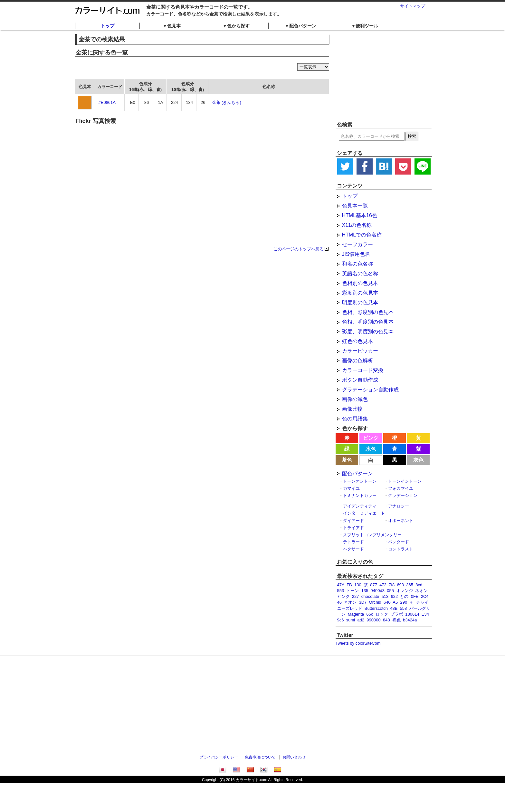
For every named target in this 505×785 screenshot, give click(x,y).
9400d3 (378, 590)
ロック (382, 614)
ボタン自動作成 (360, 380)
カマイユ (351, 488)
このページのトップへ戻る (298, 249)
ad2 (360, 620)
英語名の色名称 (360, 273)
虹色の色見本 (357, 341)
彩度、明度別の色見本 (368, 331)
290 (403, 602)
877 (373, 584)
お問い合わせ (294, 757)
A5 (395, 602)
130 (357, 584)
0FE (415, 596)
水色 (371, 449)
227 (355, 596)
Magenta (356, 614)
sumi (350, 620)
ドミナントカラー (359, 495)
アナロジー (398, 506)
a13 (385, 596)
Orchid (375, 602)
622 (394, 596)
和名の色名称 (357, 264)
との (404, 596)
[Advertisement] (384, 75)
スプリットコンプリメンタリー (372, 534)
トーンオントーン (359, 481)
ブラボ (396, 614)
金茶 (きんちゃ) (226, 102)
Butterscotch (376, 608)
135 (364, 590)
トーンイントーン (405, 481)
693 (400, 584)
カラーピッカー (360, 351)
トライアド (353, 527)
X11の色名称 (357, 225)
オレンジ (404, 590)
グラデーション (402, 495)
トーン (352, 590)
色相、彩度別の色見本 (368, 312)
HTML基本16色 (359, 215)
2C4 (425, 596)
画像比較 (352, 409)
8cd (418, 584)
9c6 (340, 620)
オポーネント (400, 520)
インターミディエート (364, 513)
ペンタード (398, 541)
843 (386, 620)
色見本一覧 (355, 205)
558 (403, 608)
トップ (107, 25)
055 (390, 590)
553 (340, 590)
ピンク (370, 438)
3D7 (363, 602)
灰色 (418, 460)
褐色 (396, 620)
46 (339, 602)
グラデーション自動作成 (370, 389)
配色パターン (357, 473)
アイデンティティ (359, 506)
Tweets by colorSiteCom (358, 643)
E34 (425, 614)
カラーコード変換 (362, 370)
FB (349, 584)
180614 (412, 614)
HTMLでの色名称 (362, 234)
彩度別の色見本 (360, 293)
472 (382, 584)
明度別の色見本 (360, 302)
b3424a (410, 620)
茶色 (347, 460)
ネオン (350, 602)
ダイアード (353, 520)
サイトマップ (412, 6)
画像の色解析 (357, 360)
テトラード (353, 541)
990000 (373, 620)
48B (393, 608)
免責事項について (260, 757)
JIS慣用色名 (356, 254)
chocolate (370, 596)
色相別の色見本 (360, 283)
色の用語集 (355, 418)
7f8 (392, 584)
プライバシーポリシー (218, 757)
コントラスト (400, 549)
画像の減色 (355, 399)
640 (387, 602)
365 (409, 584)
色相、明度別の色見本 (368, 322)
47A (340, 584)
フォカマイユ (400, 488)
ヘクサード (353, 549)
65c (370, 614)
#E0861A (107, 102)
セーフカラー (357, 244)
